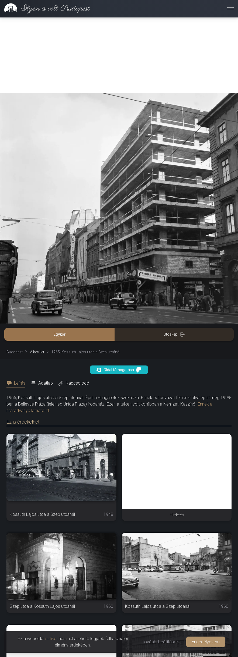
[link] (45, 8)
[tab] (17, 308)
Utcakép (174, 259)
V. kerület (37, 277)
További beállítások (160, 641)
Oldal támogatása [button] (119, 294)
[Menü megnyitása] (230, 8)
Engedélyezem (206, 641)
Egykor (59, 259)
